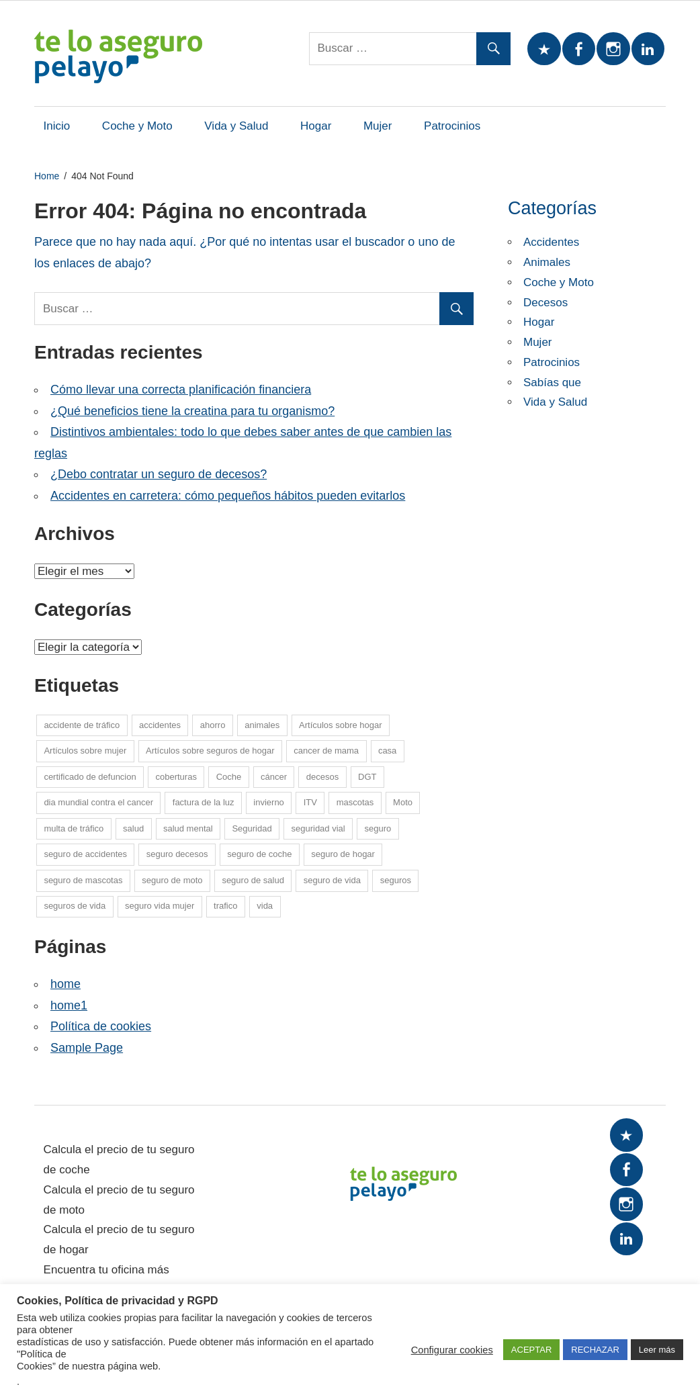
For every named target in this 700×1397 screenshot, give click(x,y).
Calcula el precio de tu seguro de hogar (119, 1239)
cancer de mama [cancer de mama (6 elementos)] (326, 751)
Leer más (657, 1350)
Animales (546, 262)
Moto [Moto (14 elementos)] (402, 802)
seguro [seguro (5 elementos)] (377, 828)
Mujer (377, 126)
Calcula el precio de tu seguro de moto (119, 1199)
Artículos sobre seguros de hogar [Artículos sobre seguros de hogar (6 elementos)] (210, 751)
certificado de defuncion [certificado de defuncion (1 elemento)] (90, 777)
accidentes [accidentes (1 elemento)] (160, 725)
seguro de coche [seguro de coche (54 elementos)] (259, 854)
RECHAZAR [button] (595, 1350)
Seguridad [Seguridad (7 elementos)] (251, 828)
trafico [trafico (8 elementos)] (225, 906)
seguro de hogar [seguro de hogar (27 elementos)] (343, 854)
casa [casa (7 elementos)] (387, 751)
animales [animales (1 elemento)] (262, 725)
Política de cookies (100, 1026)
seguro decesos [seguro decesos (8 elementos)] (177, 854)
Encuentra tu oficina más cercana (106, 1279)
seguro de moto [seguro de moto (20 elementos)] (172, 880)
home (65, 984)
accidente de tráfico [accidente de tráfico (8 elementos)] (82, 725)
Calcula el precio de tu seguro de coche (119, 1159)
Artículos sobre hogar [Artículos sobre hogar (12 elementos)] (340, 725)
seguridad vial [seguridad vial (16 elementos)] (318, 828)
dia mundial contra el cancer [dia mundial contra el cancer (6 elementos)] (98, 802)
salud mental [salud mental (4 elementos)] (188, 828)
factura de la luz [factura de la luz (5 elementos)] (203, 802)
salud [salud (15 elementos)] (133, 828)
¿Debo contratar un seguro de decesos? (158, 474)
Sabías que (552, 382)
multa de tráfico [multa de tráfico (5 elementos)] (73, 828)
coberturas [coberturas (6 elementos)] (175, 777)
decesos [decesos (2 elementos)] (322, 777)
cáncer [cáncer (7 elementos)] (274, 777)
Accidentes (551, 242)
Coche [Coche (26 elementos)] (229, 777)
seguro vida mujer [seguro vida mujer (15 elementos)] (159, 906)
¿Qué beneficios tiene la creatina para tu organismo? (192, 411)
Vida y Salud (236, 126)
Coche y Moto (137, 126)
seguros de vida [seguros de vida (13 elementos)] (74, 906)
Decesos (545, 302)
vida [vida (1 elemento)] (265, 906)
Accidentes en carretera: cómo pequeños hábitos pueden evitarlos (227, 495)
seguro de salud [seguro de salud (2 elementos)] (253, 880)
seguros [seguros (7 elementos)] (395, 880)
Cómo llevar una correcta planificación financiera (180, 389)
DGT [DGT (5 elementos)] (367, 777)
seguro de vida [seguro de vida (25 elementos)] (332, 880)
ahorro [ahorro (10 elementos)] (213, 725)
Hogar (315, 126)
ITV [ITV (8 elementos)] (310, 802)
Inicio (57, 126)
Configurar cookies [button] (452, 1350)
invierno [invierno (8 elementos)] (268, 802)
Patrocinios (452, 126)
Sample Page (86, 1047)
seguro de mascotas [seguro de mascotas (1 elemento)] (83, 880)
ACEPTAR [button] (531, 1350)
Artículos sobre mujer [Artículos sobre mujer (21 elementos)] (85, 751)
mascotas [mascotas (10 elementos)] (355, 802)
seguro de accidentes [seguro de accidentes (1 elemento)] (85, 854)
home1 (68, 1005)
